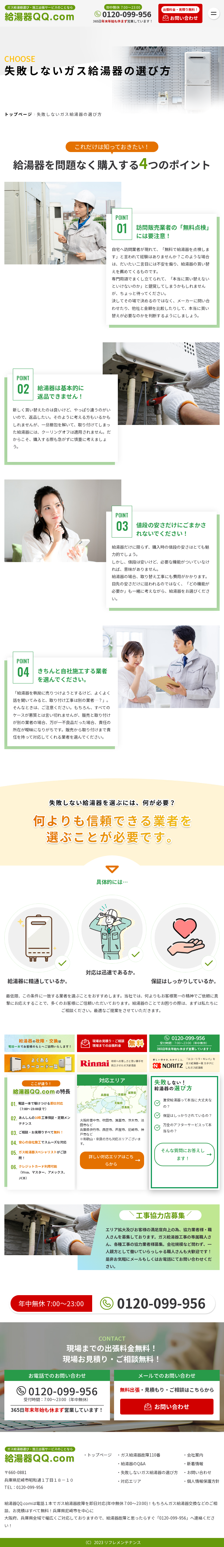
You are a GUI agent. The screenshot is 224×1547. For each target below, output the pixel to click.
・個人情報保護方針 (201, 1481)
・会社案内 (193, 1455)
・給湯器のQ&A (131, 1463)
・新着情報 (193, 1463)
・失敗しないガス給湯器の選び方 (147, 1472)
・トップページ (97, 1455)
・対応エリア (129, 1481)
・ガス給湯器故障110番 (138, 1455)
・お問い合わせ (197, 1472)
